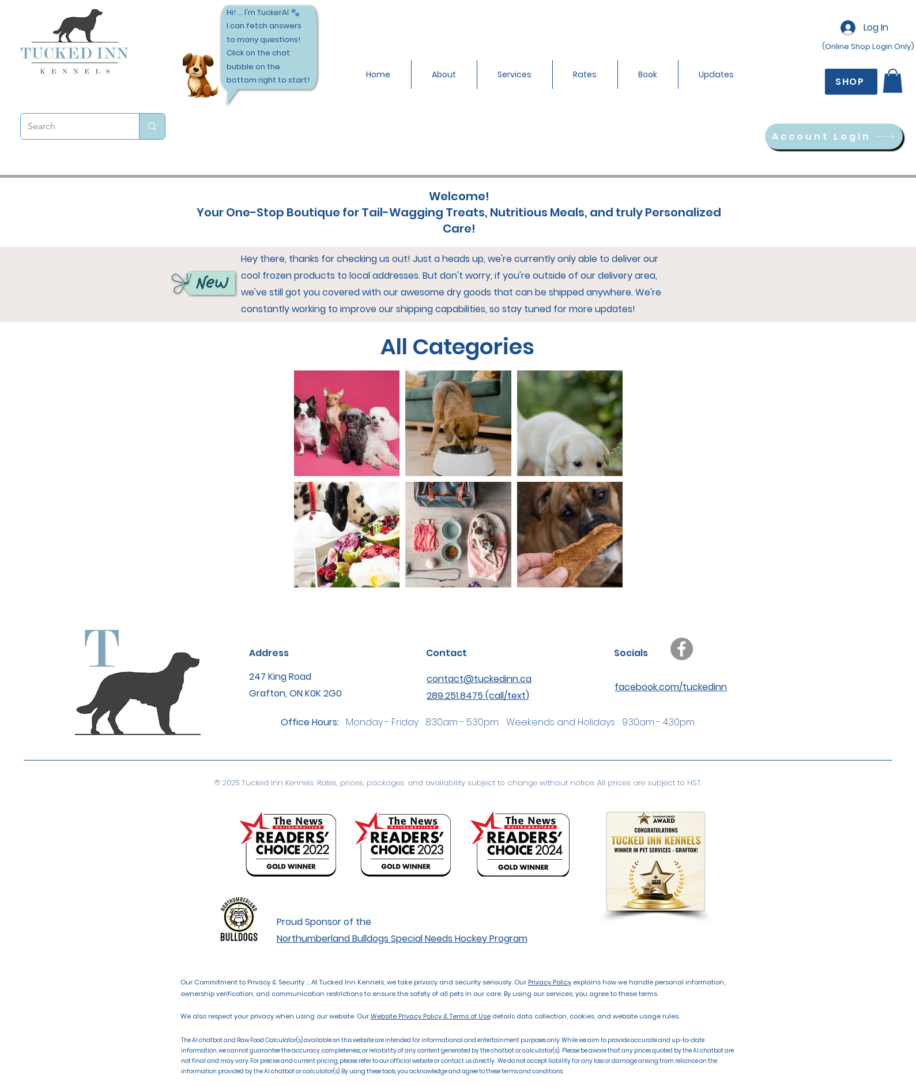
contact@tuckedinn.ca (479, 679)
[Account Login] (834, 136)
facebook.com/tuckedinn (671, 687)
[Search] (71, 126)
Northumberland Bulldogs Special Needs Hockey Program (402, 938)
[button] (893, 81)
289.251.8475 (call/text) (478, 695)
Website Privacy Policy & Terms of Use (431, 1016)
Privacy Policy (549, 982)
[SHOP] (851, 82)
